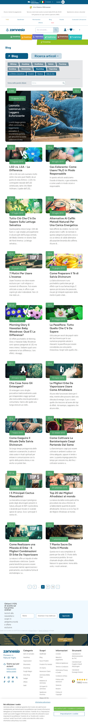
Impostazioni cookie (69, 713)
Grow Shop (26, 675)
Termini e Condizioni (62, 667)
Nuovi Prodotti (44, 661)
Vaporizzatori (27, 661)
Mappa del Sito (44, 698)
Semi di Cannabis (28, 654)
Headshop (26, 657)
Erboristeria (26, 664)
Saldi (24, 685)
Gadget (25, 678)
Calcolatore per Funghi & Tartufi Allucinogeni (77, 664)
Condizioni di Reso (61, 676)
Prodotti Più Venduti (46, 664)
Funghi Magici (27, 671)
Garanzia (58, 685)
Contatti (58, 654)
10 (53, 587)
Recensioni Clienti (45, 671)
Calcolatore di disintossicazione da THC (77, 656)
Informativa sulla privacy (42, 702)
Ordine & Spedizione (62, 663)
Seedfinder (43, 654)
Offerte (25, 682)
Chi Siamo (43, 668)
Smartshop (26, 668)
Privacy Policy (33, 630)
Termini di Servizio (43, 630)
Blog (41, 657)
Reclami (58, 689)
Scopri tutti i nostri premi (65, 639)
